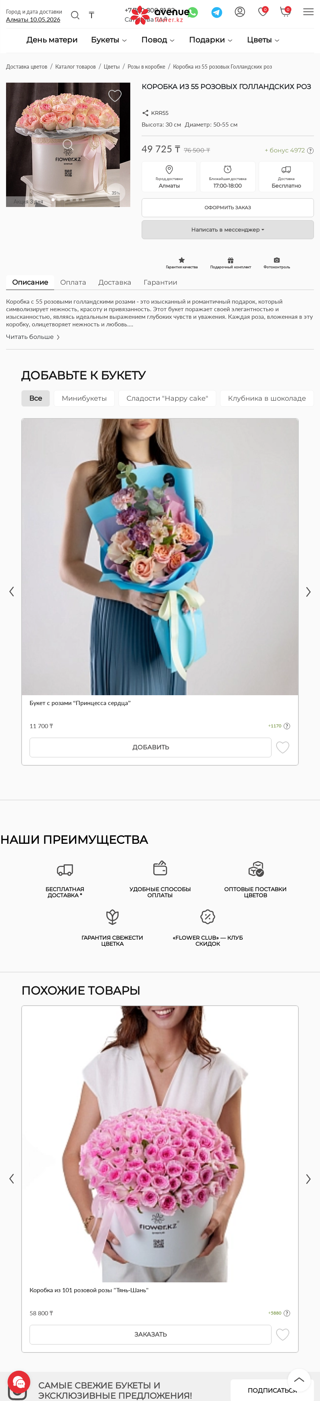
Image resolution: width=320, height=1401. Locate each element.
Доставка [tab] (114, 282)
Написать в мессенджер (225, 229)
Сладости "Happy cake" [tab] (167, 398)
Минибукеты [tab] (84, 398)
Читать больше (33, 336)
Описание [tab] (30, 282)
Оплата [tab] (73, 282)
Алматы (33, 19)
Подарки (211, 40)
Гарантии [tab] (160, 282)
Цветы (264, 40)
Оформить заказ (227, 207)
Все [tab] (35, 398)
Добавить (151, 747)
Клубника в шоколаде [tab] (267, 398)
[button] (53, 199)
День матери (52, 40)
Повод (158, 40)
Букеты (109, 40)
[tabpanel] (160, 323)
